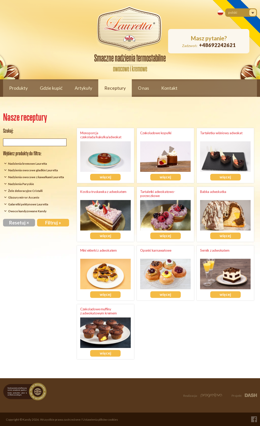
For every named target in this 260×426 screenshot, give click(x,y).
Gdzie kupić (51, 88)
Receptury (115, 88)
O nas (143, 88)
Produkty (18, 88)
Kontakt (169, 88)
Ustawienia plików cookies (100, 419)
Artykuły (83, 88)
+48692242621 (217, 45)
